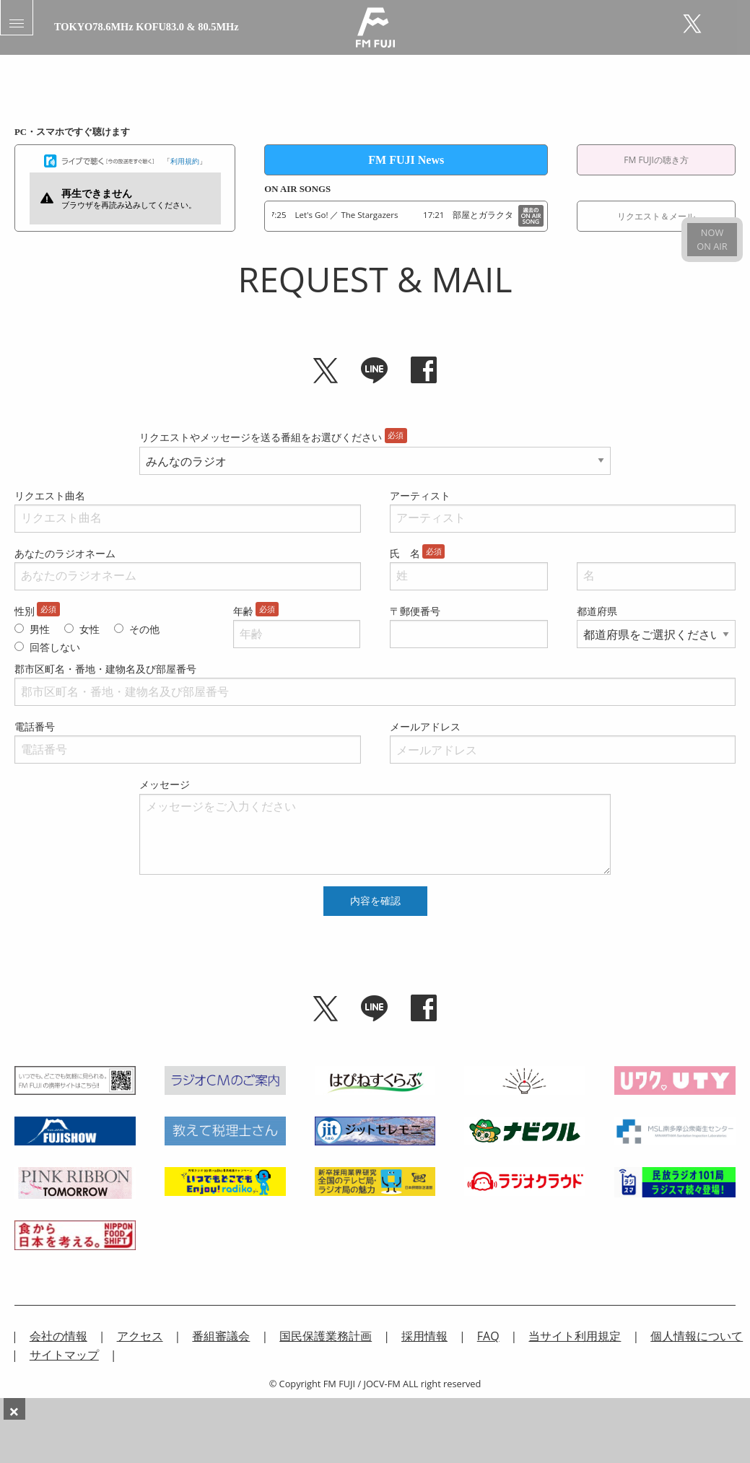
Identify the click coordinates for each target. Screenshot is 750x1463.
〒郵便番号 (415, 611)
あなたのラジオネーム (64, 553)
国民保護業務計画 (325, 1336)
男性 (40, 629)
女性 (89, 629)
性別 (24, 611)
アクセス (140, 1336)
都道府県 (597, 611)
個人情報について (696, 1336)
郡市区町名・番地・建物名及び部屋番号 (105, 669)
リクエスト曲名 (49, 495)
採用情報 (424, 1336)
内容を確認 (375, 901)
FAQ (488, 1336)
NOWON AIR (712, 239)
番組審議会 (221, 1336)
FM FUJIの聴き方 (656, 160)
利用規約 (184, 161)
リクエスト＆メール (656, 216)
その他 (144, 629)
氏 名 (405, 553)
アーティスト (420, 495)
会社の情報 (58, 1336)
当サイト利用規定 (574, 1336)
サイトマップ (64, 1355)
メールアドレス (425, 726)
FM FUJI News (406, 160)
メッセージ (164, 784)
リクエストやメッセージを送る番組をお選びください (260, 437)
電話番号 (34, 726)
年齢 (243, 611)
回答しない (55, 647)
